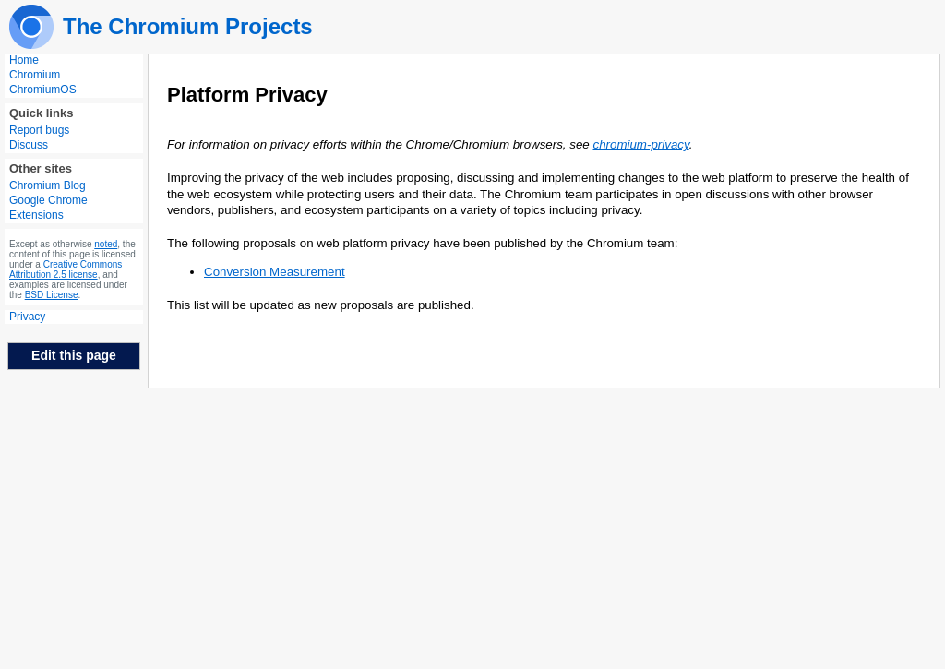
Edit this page (73, 355)
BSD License (51, 295)
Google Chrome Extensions (48, 207)
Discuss (28, 144)
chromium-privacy (640, 144)
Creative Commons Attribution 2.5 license (65, 269)
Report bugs (39, 130)
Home (24, 60)
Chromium (34, 74)
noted (105, 244)
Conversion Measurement (274, 272)
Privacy (27, 316)
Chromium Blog (47, 185)
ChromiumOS (43, 89)
